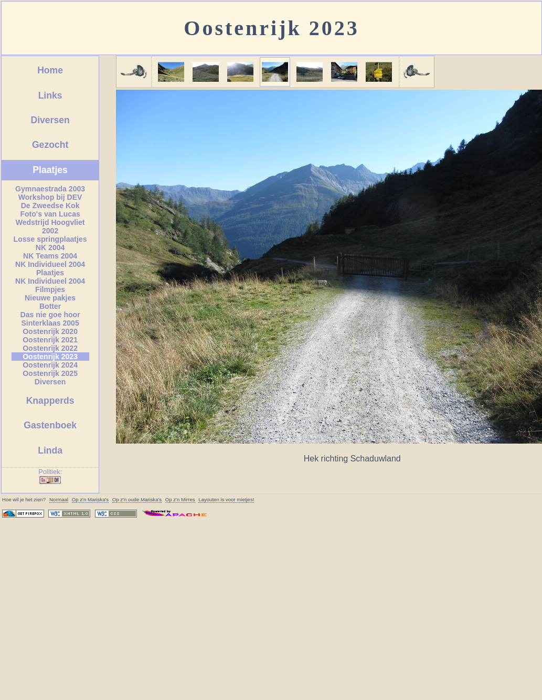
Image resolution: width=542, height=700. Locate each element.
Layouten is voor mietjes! (226, 499)
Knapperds (50, 400)
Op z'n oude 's (137, 499)
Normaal (58, 499)
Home (50, 70)
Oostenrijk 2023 (271, 28)
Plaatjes (50, 170)
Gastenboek (50, 425)
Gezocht (50, 144)
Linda (50, 450)
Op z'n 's (90, 499)
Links (50, 95)
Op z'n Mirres (180, 499)
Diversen (49, 120)
